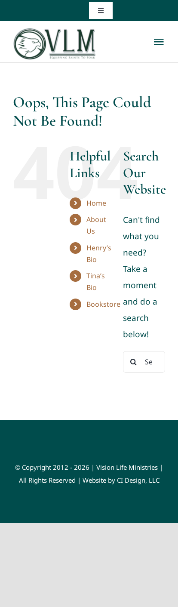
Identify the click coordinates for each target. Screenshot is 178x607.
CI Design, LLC (138, 480)
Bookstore (103, 304)
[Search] (133, 362)
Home (96, 203)
